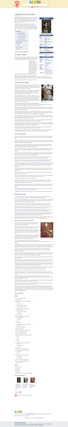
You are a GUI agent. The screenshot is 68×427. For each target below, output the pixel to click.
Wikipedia (29, 424)
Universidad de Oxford (32, 178)
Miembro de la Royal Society (49, 73)
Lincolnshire (49, 39)
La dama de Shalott (47, 67)
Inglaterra (45, 40)
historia (34, 116)
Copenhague (21, 197)
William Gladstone (20, 146)
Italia (48, 168)
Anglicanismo (46, 46)
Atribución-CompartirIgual (31, 414)
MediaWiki (41, 424)
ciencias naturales (39, 116)
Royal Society (47, 69)
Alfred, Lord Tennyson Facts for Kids (26, 395)
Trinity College (47, 53)
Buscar (47, 5)
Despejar (45, 5)
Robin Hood (27, 209)
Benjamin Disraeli (35, 188)
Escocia (49, 196)
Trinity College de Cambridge (32, 107)
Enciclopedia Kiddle (30, 413)
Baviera (26, 191)
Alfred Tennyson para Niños (19, 415)
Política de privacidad (31, 425)
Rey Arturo (26, 176)
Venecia (24, 191)
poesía (36, 73)
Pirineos (33, 119)
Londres (46, 149)
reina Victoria (35, 28)
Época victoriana (46, 59)
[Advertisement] (34, 10)
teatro (21, 27)
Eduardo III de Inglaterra (33, 79)
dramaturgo (47, 58)
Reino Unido (20, 28)
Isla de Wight (40, 172)
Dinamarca (16, 197)
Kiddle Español (17, 425)
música (29, 73)
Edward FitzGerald (26, 196)
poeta (32, 17)
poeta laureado (35, 27)
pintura (32, 73)
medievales (16, 25)
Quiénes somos (25, 425)
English (21, 425)
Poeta (45, 58)
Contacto (36, 425)
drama (37, 271)
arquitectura (25, 73)
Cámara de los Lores (44, 200)
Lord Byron (26, 100)
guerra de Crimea (33, 175)
